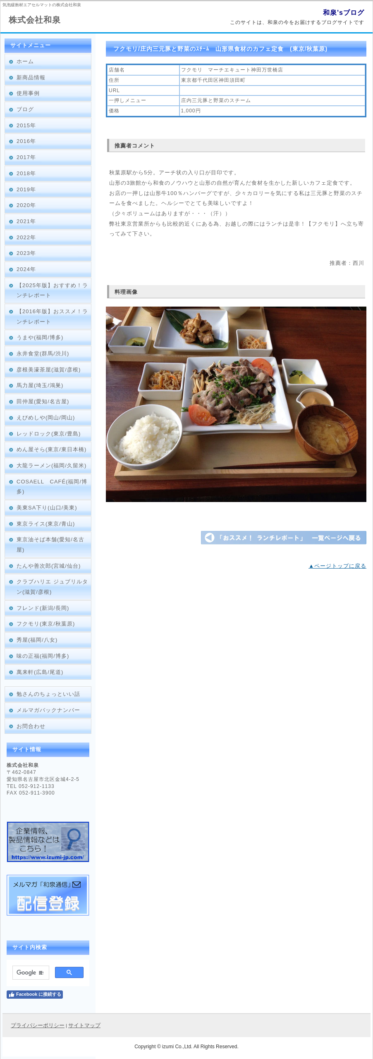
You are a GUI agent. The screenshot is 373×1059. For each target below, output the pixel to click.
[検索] (30, 972)
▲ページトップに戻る (337, 566)
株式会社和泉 (35, 19)
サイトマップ (84, 1025)
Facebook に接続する (34, 994)
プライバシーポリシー (38, 1025)
